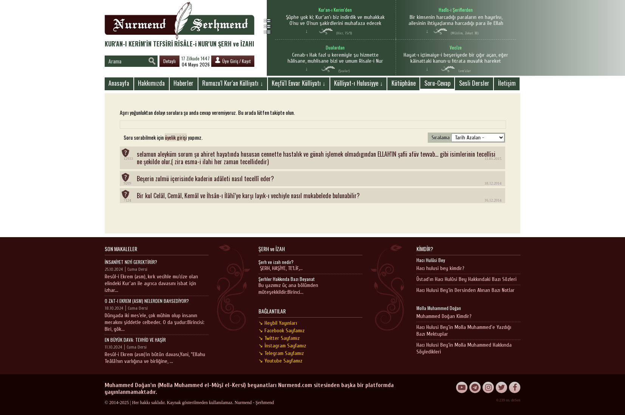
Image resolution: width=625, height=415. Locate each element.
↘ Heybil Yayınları (277, 323)
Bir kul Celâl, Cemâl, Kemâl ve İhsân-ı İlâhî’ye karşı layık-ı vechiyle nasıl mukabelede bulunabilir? (248, 195)
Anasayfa (118, 83)
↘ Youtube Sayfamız (280, 361)
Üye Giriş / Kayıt (233, 60)
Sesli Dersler (474, 83)
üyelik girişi (176, 137)
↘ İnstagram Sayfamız (282, 345)
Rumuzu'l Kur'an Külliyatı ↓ (232, 83)
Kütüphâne (403, 83)
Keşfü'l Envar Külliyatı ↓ (298, 83)
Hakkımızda (151, 83)
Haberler (183, 83)
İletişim (507, 83)
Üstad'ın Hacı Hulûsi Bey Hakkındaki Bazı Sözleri (466, 279)
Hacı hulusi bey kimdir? (440, 268)
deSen (515, 400)
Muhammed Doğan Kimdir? (444, 316)
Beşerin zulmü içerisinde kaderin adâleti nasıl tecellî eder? (205, 178)
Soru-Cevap (437, 83)
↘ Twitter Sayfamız (279, 338)
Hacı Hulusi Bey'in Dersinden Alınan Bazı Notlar (465, 290)
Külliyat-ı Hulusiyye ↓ (358, 83)
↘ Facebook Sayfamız (281, 330)
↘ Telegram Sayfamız (281, 353)
